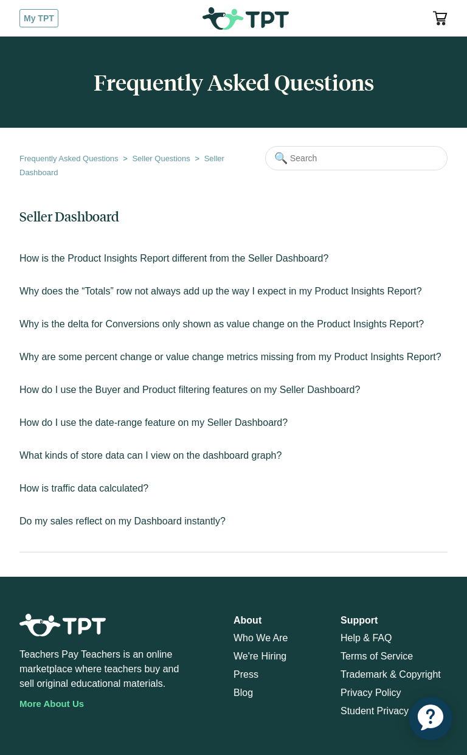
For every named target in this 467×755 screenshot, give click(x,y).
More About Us (51, 703)
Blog (243, 692)
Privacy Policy (371, 692)
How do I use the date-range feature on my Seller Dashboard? (153, 422)
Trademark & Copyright (391, 674)
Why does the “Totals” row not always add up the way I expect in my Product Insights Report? (220, 291)
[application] (430, 718)
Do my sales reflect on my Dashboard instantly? (122, 521)
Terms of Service (377, 656)
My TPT (39, 18)
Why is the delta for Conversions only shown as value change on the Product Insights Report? (221, 324)
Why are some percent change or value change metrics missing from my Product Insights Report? (230, 357)
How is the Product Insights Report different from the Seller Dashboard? (173, 258)
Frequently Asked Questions (69, 158)
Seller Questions (161, 158)
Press (246, 674)
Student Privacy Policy (389, 711)
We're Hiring (260, 656)
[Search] (356, 158)
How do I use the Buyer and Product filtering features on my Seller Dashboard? (189, 389)
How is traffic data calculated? (83, 488)
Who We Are (261, 638)
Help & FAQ (366, 638)
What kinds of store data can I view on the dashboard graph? (150, 455)
